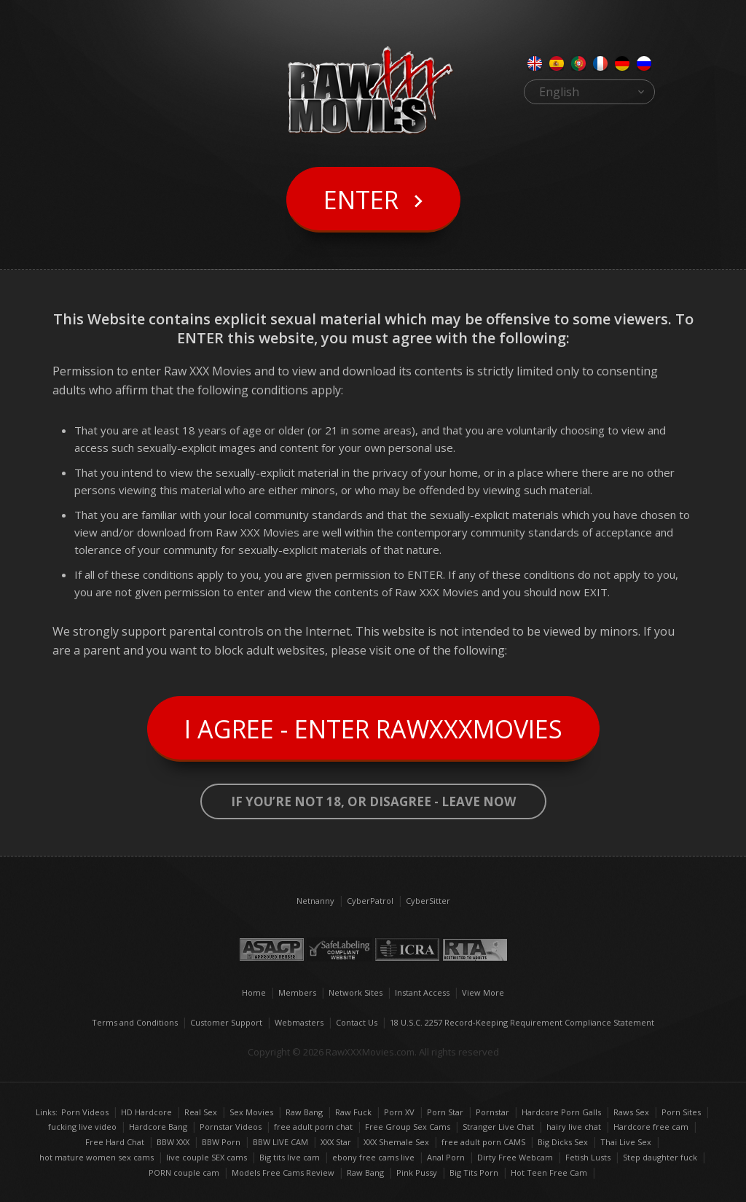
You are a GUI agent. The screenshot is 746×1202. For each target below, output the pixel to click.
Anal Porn (446, 1157)
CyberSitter (428, 900)
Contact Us (356, 1022)
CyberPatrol (370, 900)
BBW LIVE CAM (280, 1141)
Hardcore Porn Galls (561, 1112)
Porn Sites (681, 1112)
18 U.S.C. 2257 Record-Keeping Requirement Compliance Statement (522, 1022)
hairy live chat (573, 1126)
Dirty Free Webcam (515, 1157)
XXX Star (336, 1141)
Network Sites (355, 992)
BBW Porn (221, 1141)
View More (483, 992)
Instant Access (422, 992)
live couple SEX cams (206, 1157)
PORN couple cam (184, 1172)
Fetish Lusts (587, 1157)
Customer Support (226, 1022)
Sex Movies (251, 1112)
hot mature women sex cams (96, 1157)
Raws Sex (631, 1112)
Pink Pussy (416, 1172)
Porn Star (445, 1112)
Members (297, 992)
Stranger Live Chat (498, 1126)
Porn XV (399, 1112)
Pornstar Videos (231, 1126)
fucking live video (82, 1126)
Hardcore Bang (158, 1126)
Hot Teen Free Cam (549, 1172)
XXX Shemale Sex (396, 1141)
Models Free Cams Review (283, 1172)
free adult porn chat (313, 1126)
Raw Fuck (353, 1112)
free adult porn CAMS (483, 1141)
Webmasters (299, 1022)
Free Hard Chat (114, 1141)
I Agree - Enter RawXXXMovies (373, 729)
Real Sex (200, 1112)
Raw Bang (304, 1112)
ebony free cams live (373, 1157)
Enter (360, 199)
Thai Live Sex (625, 1141)
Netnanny (315, 900)
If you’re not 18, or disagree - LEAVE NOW (373, 801)
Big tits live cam (289, 1157)
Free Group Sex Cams (407, 1126)
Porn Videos (85, 1112)
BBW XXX (173, 1141)
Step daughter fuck (660, 1157)
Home (254, 992)
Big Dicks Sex (563, 1141)
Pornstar (492, 1112)
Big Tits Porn (473, 1172)
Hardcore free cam (650, 1126)
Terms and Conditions (135, 1022)
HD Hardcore (146, 1112)
